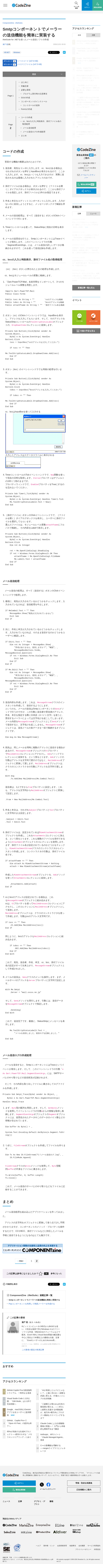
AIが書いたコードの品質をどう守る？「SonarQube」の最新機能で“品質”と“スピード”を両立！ (85, 237)
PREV (20, 1261)
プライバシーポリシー (83, 1549)
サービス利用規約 (94, 1546)
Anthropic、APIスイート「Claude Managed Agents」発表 (52, 1437)
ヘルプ (38, 1546)
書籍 (51, 1501)
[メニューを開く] (5, 5)
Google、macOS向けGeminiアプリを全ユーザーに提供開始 (19, 1412)
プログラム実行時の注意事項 (35, 94)
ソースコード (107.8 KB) (27, 61)
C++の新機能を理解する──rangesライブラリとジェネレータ (52, 1448)
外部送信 (97, 1549)
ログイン (86, 191)
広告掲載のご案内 (83, 1490)
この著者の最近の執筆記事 (33, 1350)
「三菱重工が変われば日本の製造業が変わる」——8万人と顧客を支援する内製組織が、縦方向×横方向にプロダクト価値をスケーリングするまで (88, 102)
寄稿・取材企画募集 (83, 1483)
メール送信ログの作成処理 (34, 132)
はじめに (24, 82)
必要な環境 (25, 90)
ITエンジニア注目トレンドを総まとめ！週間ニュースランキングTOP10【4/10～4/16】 (85, 224)
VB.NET (7, 52)
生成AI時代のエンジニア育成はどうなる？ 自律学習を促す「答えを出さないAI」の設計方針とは (86, 263)
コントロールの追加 (31, 105)
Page (10, 96)
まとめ (24, 136)
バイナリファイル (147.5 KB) (29, 64)
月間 (93, 35)
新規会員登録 (85, 184)
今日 (79, 35)
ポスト (53, 52)
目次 (47, 74)
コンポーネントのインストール (34, 101)
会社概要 (82, 1546)
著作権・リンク (49, 1546)
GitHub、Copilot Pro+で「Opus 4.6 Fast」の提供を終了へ (19, 1423)
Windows (16, 52)
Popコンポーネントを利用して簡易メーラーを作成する (32, 1304)
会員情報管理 (62, 1546)
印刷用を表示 (10, 1284)
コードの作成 (26, 117)
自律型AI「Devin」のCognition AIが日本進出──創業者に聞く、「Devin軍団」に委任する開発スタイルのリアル (85, 250)
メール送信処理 (29, 128)
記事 (79, 214)
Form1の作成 (26, 109)
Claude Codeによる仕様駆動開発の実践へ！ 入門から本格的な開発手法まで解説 (52, 1426)
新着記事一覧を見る (86, 288)
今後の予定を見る (86, 331)
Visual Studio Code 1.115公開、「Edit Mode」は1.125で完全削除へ (19, 1401)
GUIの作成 (25, 98)
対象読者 (24, 86)
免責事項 (72, 1546)
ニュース (93, 214)
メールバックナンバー (48, 1489)
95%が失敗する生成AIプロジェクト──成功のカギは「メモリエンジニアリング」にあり (19, 1434)
